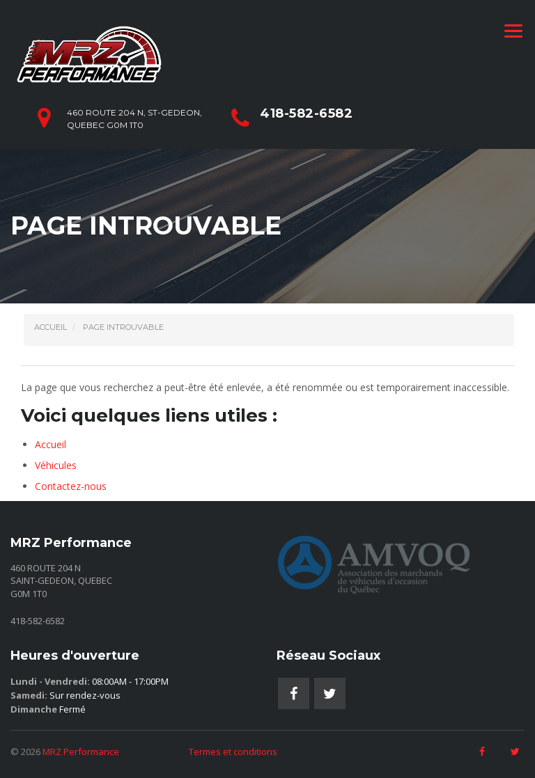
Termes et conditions (233, 751)
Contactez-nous (71, 486)
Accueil (50, 444)
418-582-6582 (306, 113)
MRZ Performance (80, 751)
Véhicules (56, 465)
